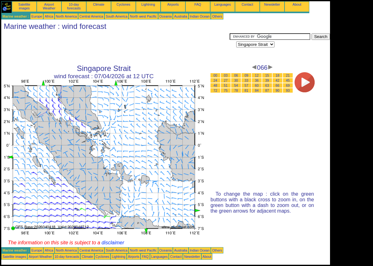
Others (217, 16)
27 (226, 80)
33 (246, 80)
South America (116, 16)
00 (215, 75)
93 (288, 90)
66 (278, 85)
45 (288, 80)
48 (215, 85)
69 (288, 85)
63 (267, 85)
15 (267, 75)
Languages (222, 4)
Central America (91, 16)
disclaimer (113, 242)
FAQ (197, 4)
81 (246, 90)
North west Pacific (143, 16)
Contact (247, 4)
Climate (98, 4)
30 (236, 80)
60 (257, 85)
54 (236, 85)
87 (267, 90)
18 (278, 75)
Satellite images (24, 6)
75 (226, 90)
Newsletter (272, 4)
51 (226, 85)
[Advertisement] (115, 47)
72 (215, 90)
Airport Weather (49, 6)
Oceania (165, 16)
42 (278, 80)
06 (236, 75)
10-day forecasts (74, 6)
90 (278, 90)
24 (215, 80)
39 (267, 80)
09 (246, 75)
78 (236, 90)
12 (257, 75)
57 (246, 85)
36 (257, 80)
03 (226, 75)
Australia (180, 16)
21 (288, 75)
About (297, 4)
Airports (173, 4)
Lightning (148, 4)
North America (66, 16)
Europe (36, 16)
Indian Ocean (200, 16)
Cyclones (124, 4)
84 (257, 90)
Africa (49, 16)
